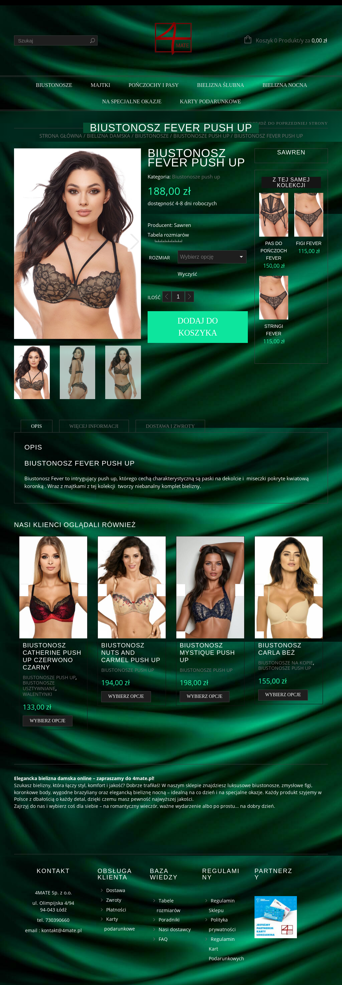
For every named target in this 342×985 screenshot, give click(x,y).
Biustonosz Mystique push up (207, 652)
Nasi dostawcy (175, 929)
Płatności (116, 909)
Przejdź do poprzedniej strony (287, 123)
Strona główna (60, 135)
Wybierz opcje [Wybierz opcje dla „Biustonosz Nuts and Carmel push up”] (126, 696)
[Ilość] (178, 296)
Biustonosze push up (201, 135)
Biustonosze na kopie (285, 662)
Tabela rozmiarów (168, 234)
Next (134, 240)
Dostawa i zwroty (170, 426)
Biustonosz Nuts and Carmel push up (130, 652)
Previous (20, 240)
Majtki (100, 85)
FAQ (163, 939)
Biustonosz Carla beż (280, 649)
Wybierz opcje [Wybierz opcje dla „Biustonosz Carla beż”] (283, 694)
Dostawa (115, 890)
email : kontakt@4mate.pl (53, 930)
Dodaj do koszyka (198, 326)
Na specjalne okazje (132, 101)
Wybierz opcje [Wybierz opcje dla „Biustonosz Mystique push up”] (204, 696)
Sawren (291, 152)
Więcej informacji (94, 426)
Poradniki (169, 919)
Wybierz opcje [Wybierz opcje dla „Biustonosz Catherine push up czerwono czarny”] (47, 720)
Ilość (154, 297)
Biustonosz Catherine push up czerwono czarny (52, 656)
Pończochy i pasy (154, 85)
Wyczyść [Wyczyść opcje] (187, 273)
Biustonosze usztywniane (39, 686)
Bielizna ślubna (220, 85)
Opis (36, 426)
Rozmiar (159, 257)
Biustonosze (54, 85)
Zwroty (113, 900)
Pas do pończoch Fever (274, 251)
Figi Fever (309, 243)
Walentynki (37, 694)
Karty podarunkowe (210, 101)
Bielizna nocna (285, 85)
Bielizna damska (108, 135)
